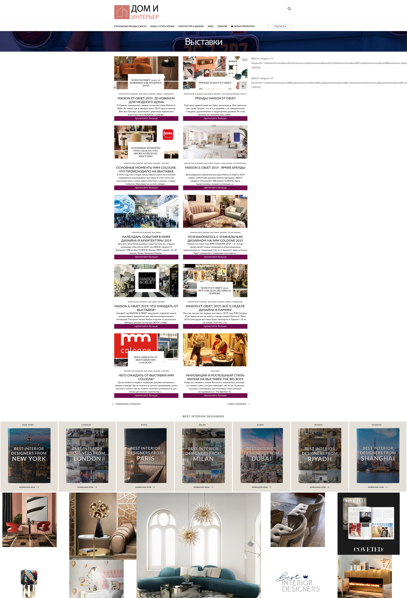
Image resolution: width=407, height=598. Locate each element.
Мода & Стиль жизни (162, 26)
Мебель (159, 94)
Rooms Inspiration (242, 26)
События (222, 26)
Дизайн (152, 94)
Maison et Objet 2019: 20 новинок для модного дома (146, 100)
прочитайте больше (146, 118)
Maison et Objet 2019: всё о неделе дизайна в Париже (215, 308)
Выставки (143, 94)
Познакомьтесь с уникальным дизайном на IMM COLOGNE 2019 (215, 238)
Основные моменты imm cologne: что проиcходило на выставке (146, 169)
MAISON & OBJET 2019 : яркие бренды (215, 167)
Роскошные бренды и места (130, 26)
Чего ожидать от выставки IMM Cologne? (146, 377)
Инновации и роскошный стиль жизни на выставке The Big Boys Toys (215, 379)
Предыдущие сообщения (126, 404)
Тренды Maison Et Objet (215, 98)
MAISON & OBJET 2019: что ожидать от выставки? (146, 308)
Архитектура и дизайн (191, 26)
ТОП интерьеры (239, 163)
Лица (210, 26)
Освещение (168, 94)
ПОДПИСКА (280, 26)
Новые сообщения (239, 404)
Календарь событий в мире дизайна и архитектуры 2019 (146, 238)
